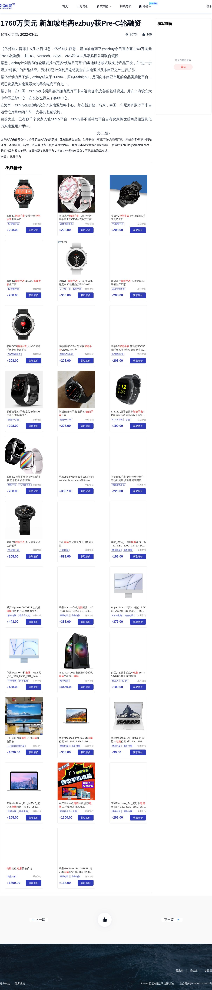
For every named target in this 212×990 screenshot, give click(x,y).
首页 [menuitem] (65, 6)
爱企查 (194, 970)
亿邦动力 (15, 156)
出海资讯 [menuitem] (82, 6)
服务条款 (5, 983)
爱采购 (179, 970)
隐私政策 (20, 983)
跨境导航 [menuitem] (125, 6)
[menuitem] (104, 6)
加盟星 (208, 970)
